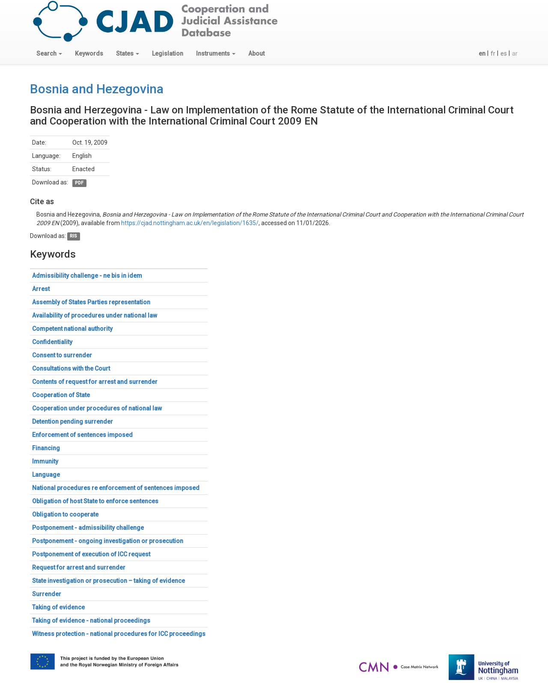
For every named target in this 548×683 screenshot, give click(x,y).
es (503, 53)
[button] (49, 53)
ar (515, 53)
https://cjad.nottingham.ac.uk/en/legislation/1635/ (190, 223)
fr (493, 53)
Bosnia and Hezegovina (97, 88)
